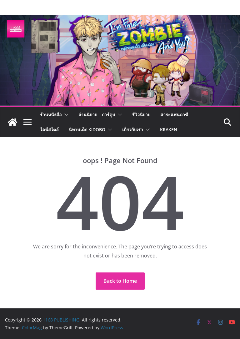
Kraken (168, 129)
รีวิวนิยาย (141, 114)
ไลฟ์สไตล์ (49, 129)
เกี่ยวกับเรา (132, 129)
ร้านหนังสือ (51, 114)
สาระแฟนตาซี (174, 114)
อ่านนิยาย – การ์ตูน (96, 114)
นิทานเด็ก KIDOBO (87, 129)
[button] (65, 114)
